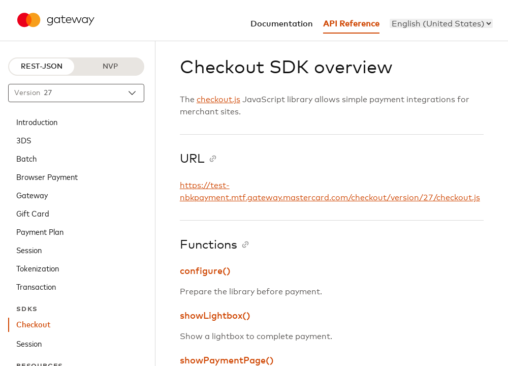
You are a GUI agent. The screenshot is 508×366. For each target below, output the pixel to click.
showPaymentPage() (227, 360)
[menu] (441, 23)
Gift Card (32, 213)
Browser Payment (47, 176)
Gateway (32, 194)
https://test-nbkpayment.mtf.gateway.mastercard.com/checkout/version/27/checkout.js (330, 191)
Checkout (33, 325)
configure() (205, 271)
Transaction (36, 286)
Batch (26, 158)
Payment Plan (40, 231)
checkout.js (218, 100)
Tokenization (37, 267)
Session (29, 249)
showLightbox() (215, 316)
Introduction (36, 121)
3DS (23, 139)
